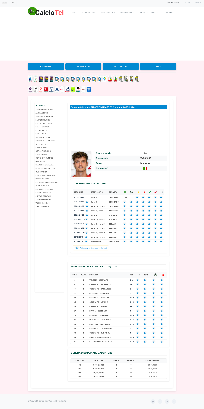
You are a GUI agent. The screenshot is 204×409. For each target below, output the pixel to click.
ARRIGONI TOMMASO (44, 116)
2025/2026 (79, 197)
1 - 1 (131, 284)
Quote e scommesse (149, 13)
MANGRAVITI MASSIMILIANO (47, 182)
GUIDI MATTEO (41, 172)
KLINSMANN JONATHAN (45, 175)
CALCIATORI (83, 66)
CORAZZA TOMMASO (44, 158)
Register (198, 2)
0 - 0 (132, 315)
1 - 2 (131, 280)
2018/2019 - (81, 237)
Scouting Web (108, 13)
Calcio (50, 12)
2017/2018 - (81, 241)
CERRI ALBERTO (42, 147)
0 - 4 (132, 302)
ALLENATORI (120, 66)
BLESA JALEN (41, 134)
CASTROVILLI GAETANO (45, 141)
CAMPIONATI (46, 66)
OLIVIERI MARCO (42, 186)
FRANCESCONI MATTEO (45, 168)
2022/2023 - (81, 210)
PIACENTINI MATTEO (44, 192)
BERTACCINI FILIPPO (44, 123)
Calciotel (62, 401)
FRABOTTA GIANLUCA (44, 165)
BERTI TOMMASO (42, 127)
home (73, 13)
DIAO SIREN (40, 161)
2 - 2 (132, 320)
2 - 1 (131, 289)
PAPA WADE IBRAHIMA (44, 189)
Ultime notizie (88, 13)
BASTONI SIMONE (43, 120)
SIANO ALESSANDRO (44, 199)
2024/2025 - (81, 202)
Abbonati (168, 13)
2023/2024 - (81, 206)
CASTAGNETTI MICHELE (45, 137)
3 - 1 (131, 293)
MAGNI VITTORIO (42, 179)
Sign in (187, 2)
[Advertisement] (102, 39)
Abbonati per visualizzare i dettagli (91, 248)
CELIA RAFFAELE (42, 144)
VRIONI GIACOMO (43, 203)
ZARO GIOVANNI (42, 206)
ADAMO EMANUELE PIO (45, 109)
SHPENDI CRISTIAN (43, 196)
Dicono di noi (126, 13)
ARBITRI (159, 66)
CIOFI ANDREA (41, 154)
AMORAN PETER (42, 113)
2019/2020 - (81, 232)
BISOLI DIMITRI (41, 130)
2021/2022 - (81, 219)
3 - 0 (132, 324)
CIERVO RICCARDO (43, 151)
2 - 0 (132, 298)
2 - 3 (132, 306)
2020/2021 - (81, 228)
